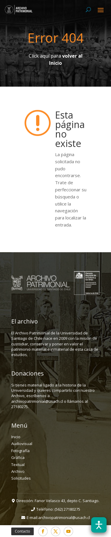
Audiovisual (21, 443)
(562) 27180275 (67, 509)
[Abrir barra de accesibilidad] (99, 525)
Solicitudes (21, 478)
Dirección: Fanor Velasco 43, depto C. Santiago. (57, 500)
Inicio (15, 436)
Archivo (18, 471)
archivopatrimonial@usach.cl (64, 517)
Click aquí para (56, 59)
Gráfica (18, 457)
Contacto (22, 531)
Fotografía (20, 450)
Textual (18, 464)
